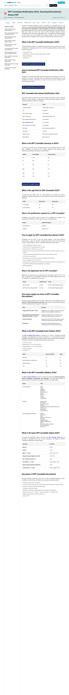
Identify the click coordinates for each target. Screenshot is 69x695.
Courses (6, 5)
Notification (8, 22)
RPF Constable (10, 17)
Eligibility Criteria (27, 22)
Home (6, 17)
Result (49, 22)
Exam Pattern (19, 22)
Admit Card (44, 22)
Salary (34, 22)
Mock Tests (11, 5)
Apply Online (54, 22)
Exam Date (61, 22)
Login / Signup (61, 2)
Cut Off (38, 22)
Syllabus (13, 22)
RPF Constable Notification (19, 17)
